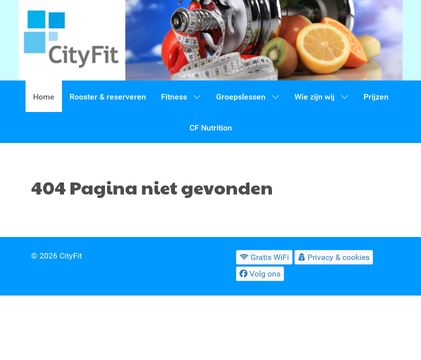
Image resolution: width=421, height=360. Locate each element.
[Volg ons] (260, 273)
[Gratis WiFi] (264, 257)
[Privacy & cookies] (333, 257)
